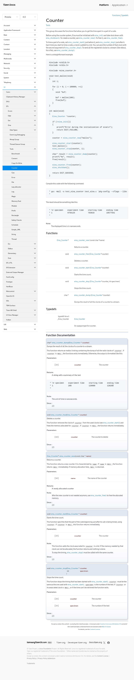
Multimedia (20, 58)
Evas (22, 258)
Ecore (22, 111)
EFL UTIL (21, 263)
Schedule (15, 225)
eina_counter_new (71, 138)
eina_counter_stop (61, 149)
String (14, 234)
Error (13, 177)
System (20, 77)
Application (120, 5)
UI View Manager (21, 315)
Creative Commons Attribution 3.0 (110, 624)
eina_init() (99, 35)
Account (20, 25)
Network (20, 63)
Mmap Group (14, 139)
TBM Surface (10, 305)
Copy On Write (17, 163)
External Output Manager (15, 272)
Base (20, 35)
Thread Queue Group (17, 144)
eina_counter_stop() (107, 42)
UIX (20, 324)
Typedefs (124, 15)
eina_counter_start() (76, 42)
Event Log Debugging (17, 135)
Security (20, 68)
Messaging (20, 54)
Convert (14, 158)
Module (14, 206)
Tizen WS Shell (21, 310)
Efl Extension (21, 267)
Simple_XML (16, 230)
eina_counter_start (62, 143)
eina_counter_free (61, 165)
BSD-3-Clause (106, 627)
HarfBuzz (9, 286)
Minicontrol (21, 291)
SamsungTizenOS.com (37, 642)
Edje (22, 116)
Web (20, 329)
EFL (21, 106)
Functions (116, 15)
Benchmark (16, 154)
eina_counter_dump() (65, 50)
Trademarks (31, 663)
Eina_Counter (58, 116)
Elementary (22, 253)
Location (20, 49)
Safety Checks (17, 220)
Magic (14, 196)
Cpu (13, 173)
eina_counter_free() (115, 38)
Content (20, 39)
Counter (14, 168)
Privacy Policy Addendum (46, 658)
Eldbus (22, 248)
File (13, 182)
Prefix (14, 211)
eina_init (63, 122)
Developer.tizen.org (77, 642)
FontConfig (10, 277)
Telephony (20, 82)
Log (13, 192)
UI (20, 87)
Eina (22, 125)
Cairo (21, 92)
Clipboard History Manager (15, 97)
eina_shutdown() (53, 38)
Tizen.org (60, 642)
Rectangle (15, 215)
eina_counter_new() (87, 38)
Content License (95, 629)
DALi (21, 101)
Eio (22, 244)
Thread (14, 239)
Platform (104, 5)
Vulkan (8, 320)
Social (20, 73)
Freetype (9, 282)
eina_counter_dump (78, 154)
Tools (23, 149)
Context (20, 44)
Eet (22, 120)
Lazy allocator (16, 187)
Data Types (23, 130)
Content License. (103, 656)
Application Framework (20, 30)
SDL (21, 301)
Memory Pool (16, 201)
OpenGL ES (10, 296)
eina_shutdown (59, 167)
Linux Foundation (45, 649)
